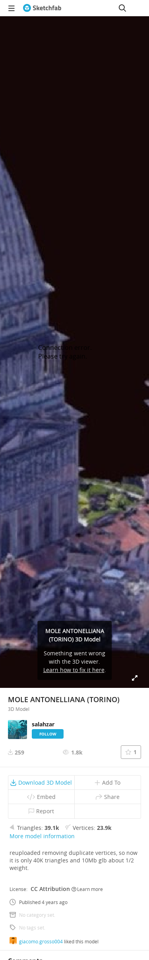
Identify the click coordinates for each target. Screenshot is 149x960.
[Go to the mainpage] (42, 8)
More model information (42, 836)
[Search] (122, 8)
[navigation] (11, 8)
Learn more (87, 889)
